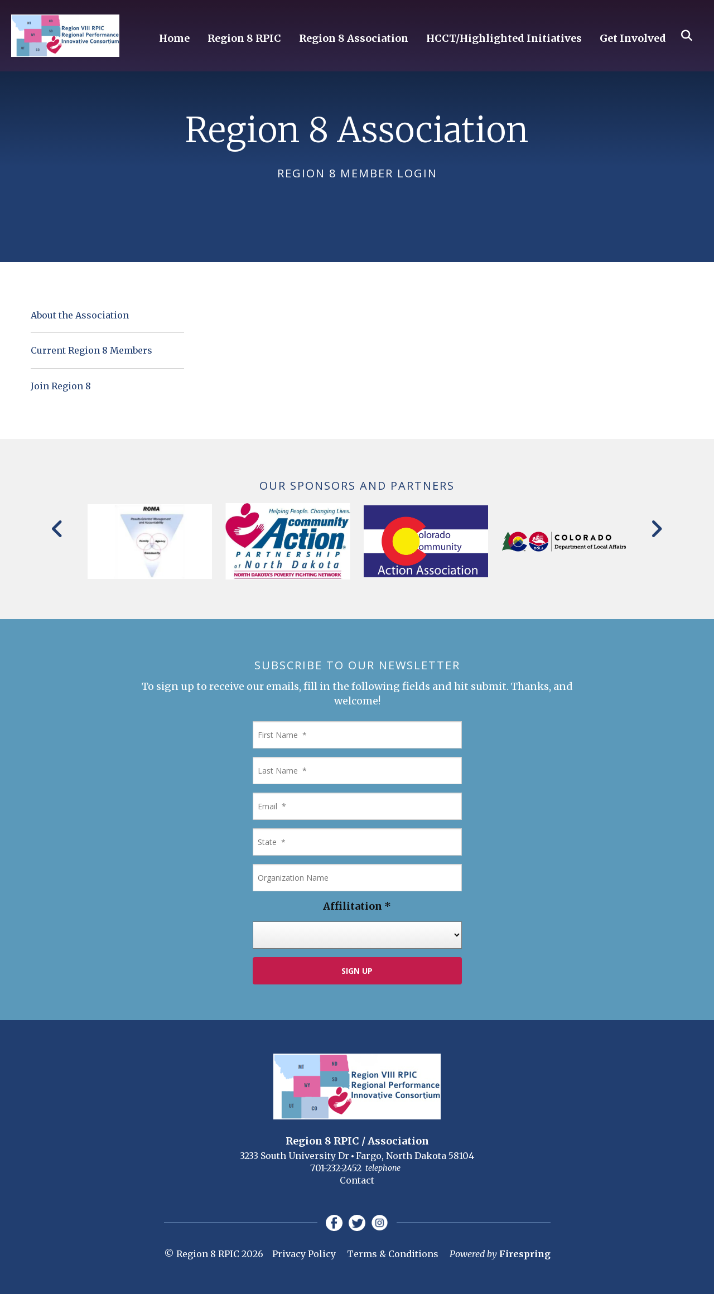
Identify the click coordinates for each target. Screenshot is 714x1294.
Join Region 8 (61, 386)
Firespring (525, 1254)
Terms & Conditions (392, 1254)
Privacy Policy (304, 1254)
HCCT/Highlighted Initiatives (504, 38)
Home (174, 38)
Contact (357, 1180)
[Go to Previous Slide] (58, 529)
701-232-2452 (335, 1168)
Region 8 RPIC (244, 38)
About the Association (80, 315)
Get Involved (633, 38)
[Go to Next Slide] (656, 529)
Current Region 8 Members (91, 350)
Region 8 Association (353, 38)
